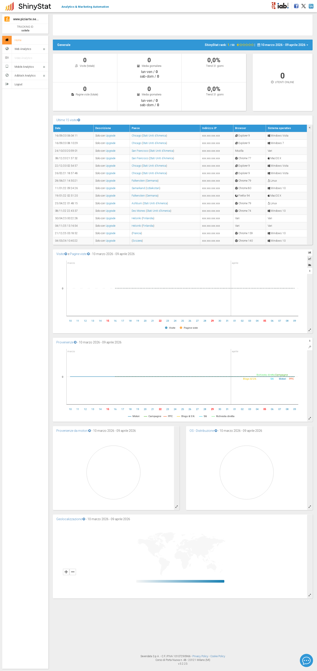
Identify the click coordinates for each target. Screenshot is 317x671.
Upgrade (110, 135)
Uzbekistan (152, 188)
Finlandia (148, 218)
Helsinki (136, 218)
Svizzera (137, 240)
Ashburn (137, 203)
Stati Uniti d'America (154, 135)
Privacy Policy (200, 656)
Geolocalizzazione (70, 519)
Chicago (136, 135)
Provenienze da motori (73, 430)
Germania (152, 180)
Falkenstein (138, 180)
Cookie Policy (217, 656)
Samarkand (138, 188)
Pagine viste (80, 254)
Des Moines (138, 210)
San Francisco (140, 150)
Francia (137, 233)
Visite (61, 254)
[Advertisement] (183, 24)
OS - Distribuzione (203, 430)
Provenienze (66, 342)
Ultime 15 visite (68, 120)
